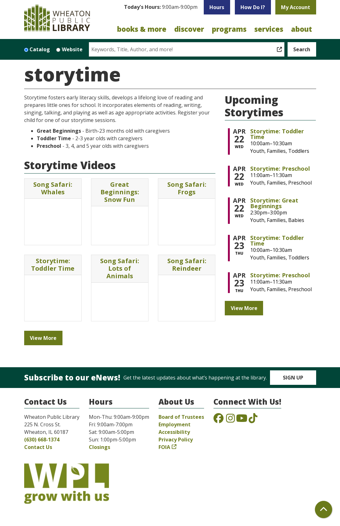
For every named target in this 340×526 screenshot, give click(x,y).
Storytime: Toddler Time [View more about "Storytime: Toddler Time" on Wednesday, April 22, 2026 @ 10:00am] (277, 134)
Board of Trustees (181, 416)
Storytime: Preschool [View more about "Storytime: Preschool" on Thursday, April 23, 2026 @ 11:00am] (280, 275)
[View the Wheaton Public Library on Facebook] (218, 420)
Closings (99, 447)
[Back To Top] (323, 509)
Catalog (40, 49)
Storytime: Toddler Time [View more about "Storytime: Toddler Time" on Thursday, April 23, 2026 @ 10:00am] (277, 240)
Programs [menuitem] (229, 29)
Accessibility (174, 432)
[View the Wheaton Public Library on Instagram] (230, 420)
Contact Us (38, 447)
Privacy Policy (176, 439)
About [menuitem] (301, 29)
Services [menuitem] (268, 29)
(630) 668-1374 (41, 439)
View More (43, 338)
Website (72, 49)
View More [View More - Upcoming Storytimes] (244, 308)
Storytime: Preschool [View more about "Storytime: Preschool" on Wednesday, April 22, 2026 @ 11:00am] (280, 168)
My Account (295, 7)
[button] (161, 9)
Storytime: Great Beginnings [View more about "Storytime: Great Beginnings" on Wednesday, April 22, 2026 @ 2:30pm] (274, 203)
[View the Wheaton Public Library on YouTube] (241, 420)
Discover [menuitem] (189, 29)
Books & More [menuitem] (141, 29)
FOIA (164, 447)
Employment (175, 424)
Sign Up (293, 377)
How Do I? (252, 7)
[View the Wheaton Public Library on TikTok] (253, 420)
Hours (216, 7)
